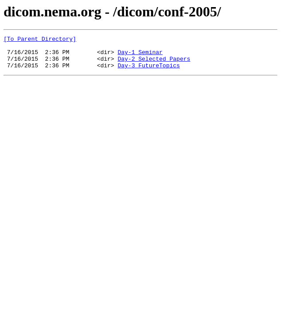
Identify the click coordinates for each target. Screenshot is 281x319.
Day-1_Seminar (139, 56)
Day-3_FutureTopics (148, 72)
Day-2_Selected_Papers (153, 64)
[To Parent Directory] (40, 40)
